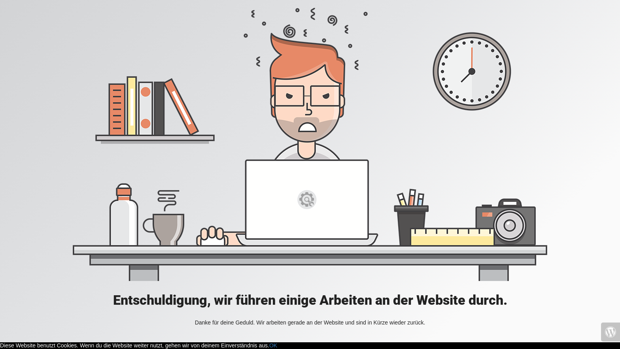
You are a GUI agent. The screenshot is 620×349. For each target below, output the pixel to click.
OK (273, 345)
